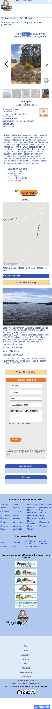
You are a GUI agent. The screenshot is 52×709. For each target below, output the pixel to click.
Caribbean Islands (30, 542)
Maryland (17, 518)
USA (20, 18)
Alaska (3, 507)
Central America (43, 542)
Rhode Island (45, 507)
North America (8, 18)
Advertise (26, 655)
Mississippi (32, 505)
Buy (26, 650)
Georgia (4, 526)
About (26, 659)
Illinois (15, 505)
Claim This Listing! (26, 282)
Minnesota (17, 529)
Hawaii (3, 529)
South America (32, 546)
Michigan (17, 526)
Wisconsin (43, 526)
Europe (3, 546)
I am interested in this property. (26, 416)
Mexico (16, 546)
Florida (28, 18)
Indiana (16, 507)
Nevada (30, 507)
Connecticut (5, 515)
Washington (44, 522)
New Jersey (32, 515)
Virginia (42, 518)
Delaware (4, 518)
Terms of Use (42, 686)
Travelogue (26, 677)
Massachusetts (19, 522)
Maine (15, 515)
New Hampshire (32, 511)
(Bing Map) (30, 268)
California (4, 511)
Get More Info (41, 707)
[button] (46, 64)
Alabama (4, 505)
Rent (26, 646)
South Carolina (42, 511)
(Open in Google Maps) (13, 268)
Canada (16, 542)
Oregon (30, 529)
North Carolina (31, 522)
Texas (41, 515)
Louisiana (17, 511)
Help (26, 664)
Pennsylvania (45, 505)
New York (31, 518)
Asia (2, 542)
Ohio (29, 526)
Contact (26, 668)
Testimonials (26, 672)
